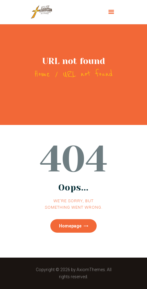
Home (42, 74)
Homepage (70, 225)
